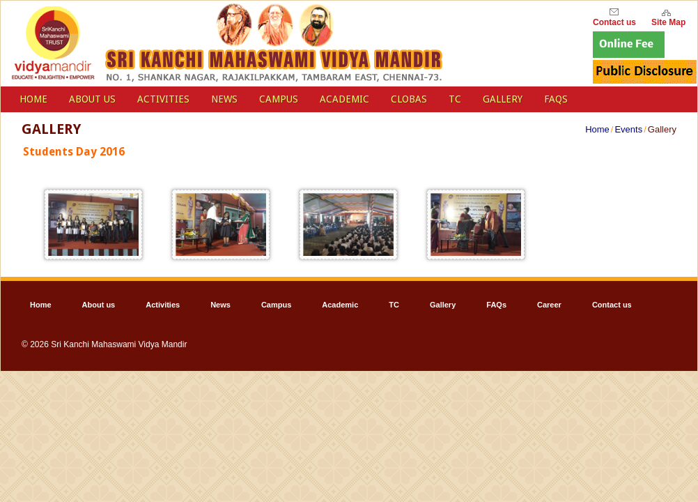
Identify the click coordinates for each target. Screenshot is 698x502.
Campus (278, 99)
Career (549, 305)
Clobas (409, 99)
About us (92, 99)
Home (597, 129)
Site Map (668, 20)
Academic (344, 99)
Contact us (612, 305)
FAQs (556, 99)
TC (455, 99)
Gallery (502, 99)
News (224, 99)
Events (628, 129)
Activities (163, 99)
